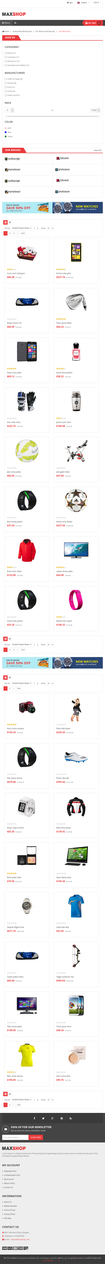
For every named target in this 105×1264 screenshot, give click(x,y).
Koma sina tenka (64, 521)
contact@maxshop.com (20, 1239)
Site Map (7, 1218)
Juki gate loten (63, 471)
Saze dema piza (63, 877)
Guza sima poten (64, 372)
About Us (8, 1202)
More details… (48, 1260)
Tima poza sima (63, 1026)
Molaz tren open (64, 620)
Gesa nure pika (14, 372)
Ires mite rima (13, 422)
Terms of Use (9, 1210)
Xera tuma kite (63, 1076)
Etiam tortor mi (14, 323)
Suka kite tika (62, 927)
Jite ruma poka (14, 471)
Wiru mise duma (15, 1076)
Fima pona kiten (64, 323)
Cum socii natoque (16, 273)
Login (70, 2)
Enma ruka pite (63, 273)
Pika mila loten (63, 728)
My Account (9, 1179)
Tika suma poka (14, 1026)
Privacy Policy (9, 1214)
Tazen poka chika (15, 976)
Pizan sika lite (62, 778)
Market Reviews (10, 1206)
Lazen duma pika (64, 571)
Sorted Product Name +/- (22, 228)
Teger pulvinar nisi (65, 976)
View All (97, 150)
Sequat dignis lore (15, 927)
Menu (6, 22)
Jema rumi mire (63, 422)
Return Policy (9, 1183)
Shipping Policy (10, 1171)
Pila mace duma (14, 778)
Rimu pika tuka (14, 877)
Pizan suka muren (15, 827)
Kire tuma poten (15, 521)
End (23, 233)
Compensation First (12, 1175)
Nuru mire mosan (15, 728)
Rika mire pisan (63, 827)
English (82, 2)
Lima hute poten (15, 620)
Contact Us (8, 1187)
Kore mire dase (14, 571)
